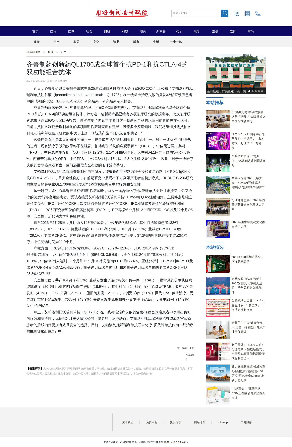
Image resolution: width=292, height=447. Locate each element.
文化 (96, 42)
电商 (143, 31)
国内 (71, 31)
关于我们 (127, 422)
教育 (233, 31)
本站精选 (214, 247)
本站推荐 (214, 102)
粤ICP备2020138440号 (176, 442)
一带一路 (176, 42)
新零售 (161, 31)
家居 (76, 42)
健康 (36, 42)
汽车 (179, 31)
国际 (53, 31)
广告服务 (246, 422)
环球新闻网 (33, 52)
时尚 (251, 31)
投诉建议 (175, 422)
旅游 (215, 31)
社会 (89, 31)
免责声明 (151, 422)
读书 (116, 42)
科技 (125, 31)
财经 (107, 31)
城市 (136, 42)
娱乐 (197, 31)
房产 (56, 42)
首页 (35, 31)
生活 (156, 42)
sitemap (223, 422)
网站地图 (199, 422)
